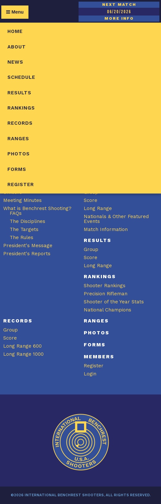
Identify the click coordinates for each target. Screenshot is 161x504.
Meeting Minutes (22, 200)
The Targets (24, 229)
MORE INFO (119, 18)
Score (90, 200)
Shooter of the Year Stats (114, 302)
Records (20, 123)
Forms (16, 169)
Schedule (21, 77)
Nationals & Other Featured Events (116, 219)
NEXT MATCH (119, 4)
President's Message (27, 245)
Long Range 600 (22, 346)
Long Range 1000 (23, 354)
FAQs (16, 213)
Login (90, 374)
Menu (15, 12)
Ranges (18, 139)
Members (99, 357)
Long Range (98, 208)
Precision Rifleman (105, 294)
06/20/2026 (119, 11)
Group (91, 249)
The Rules (21, 237)
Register (20, 184)
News (15, 62)
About (16, 47)
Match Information (106, 229)
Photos (18, 154)
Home (15, 31)
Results (19, 93)
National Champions (107, 310)
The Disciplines (27, 221)
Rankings (21, 108)
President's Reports (26, 254)
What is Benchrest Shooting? (37, 208)
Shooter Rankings (104, 286)
